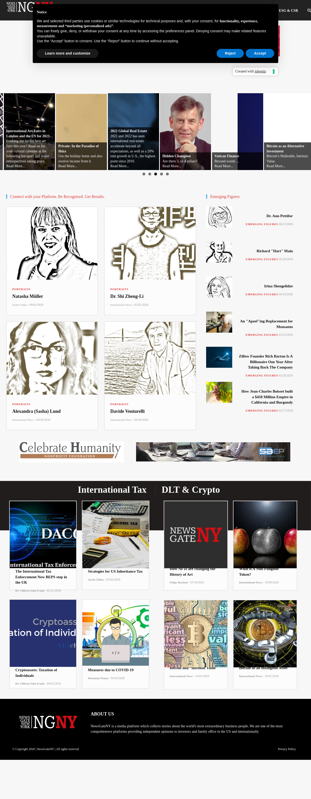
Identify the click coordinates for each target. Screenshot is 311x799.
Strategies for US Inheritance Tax (115, 571)
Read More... (15, 166)
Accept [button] (260, 53)
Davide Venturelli (127, 411)
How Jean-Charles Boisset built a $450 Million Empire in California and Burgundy (267, 396)
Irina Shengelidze (278, 286)
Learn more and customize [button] (67, 53)
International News (121, 304)
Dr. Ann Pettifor (279, 216)
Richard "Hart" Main (275, 251)
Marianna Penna (98, 678)
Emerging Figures (262, 224)
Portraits (21, 289)
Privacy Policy (287, 749)
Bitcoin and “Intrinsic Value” (194, 668)
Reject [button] (230, 53)
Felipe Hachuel (179, 582)
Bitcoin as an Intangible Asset (263, 668)
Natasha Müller (27, 296)
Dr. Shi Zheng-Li (126, 296)
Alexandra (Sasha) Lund (36, 411)
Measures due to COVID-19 (111, 670)
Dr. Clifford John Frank (29, 590)
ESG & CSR (288, 11)
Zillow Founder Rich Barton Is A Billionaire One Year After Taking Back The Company (266, 361)
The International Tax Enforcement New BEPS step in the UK (41, 576)
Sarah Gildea (19, 304)
